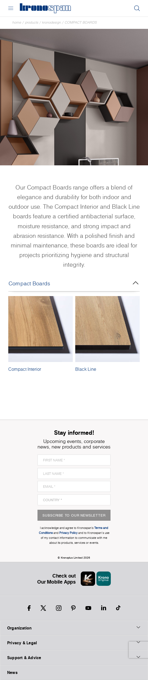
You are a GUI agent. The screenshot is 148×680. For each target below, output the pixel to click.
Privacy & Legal (74, 643)
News (12, 672)
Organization (74, 628)
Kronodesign (51, 22)
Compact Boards (81, 22)
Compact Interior (24, 369)
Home (16, 22)
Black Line (85, 369)
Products (31, 22)
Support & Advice (74, 657)
